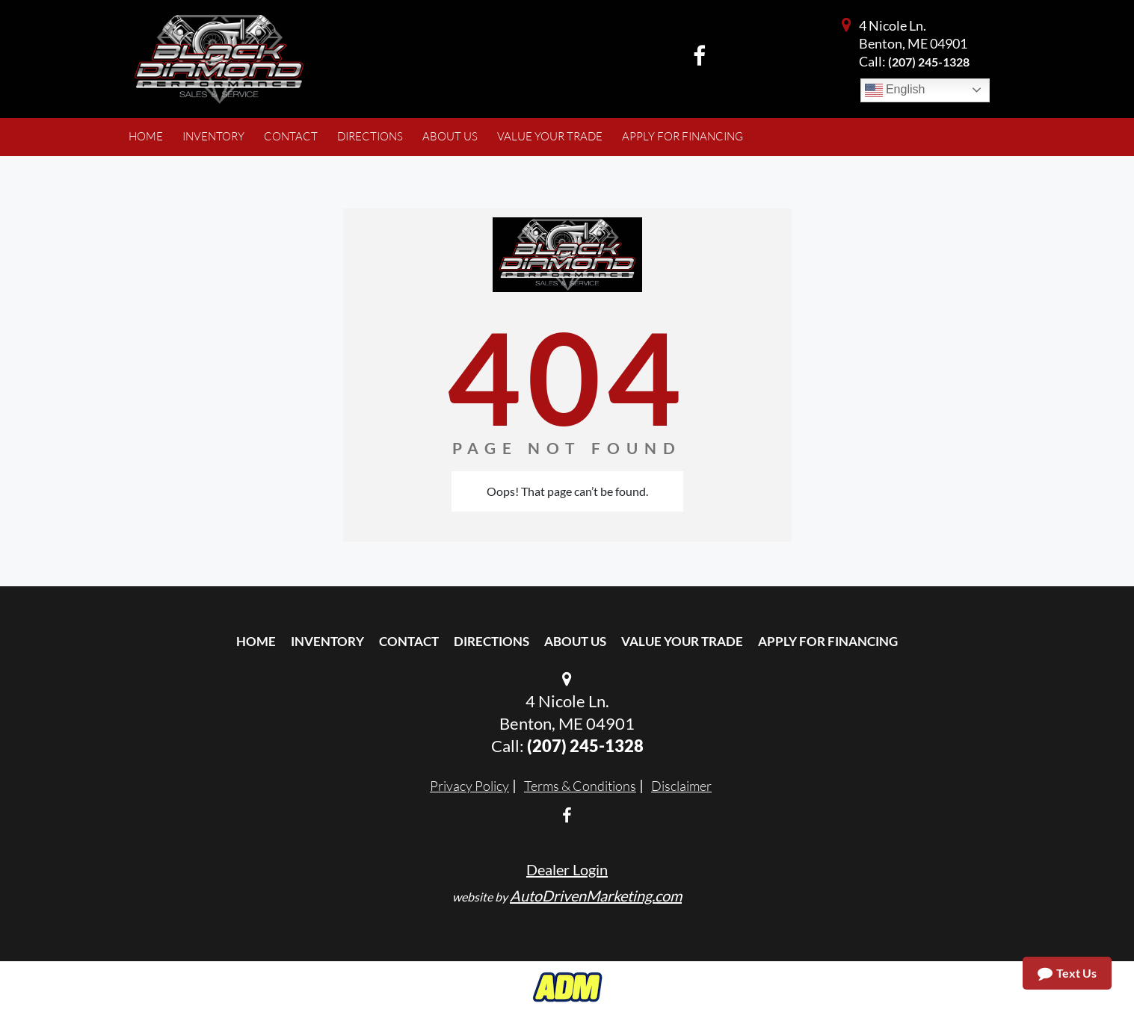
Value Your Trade (682, 641)
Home (256, 641)
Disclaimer (681, 785)
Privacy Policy (469, 785)
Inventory (327, 641)
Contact (409, 641)
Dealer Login (567, 869)
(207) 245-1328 (929, 62)
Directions (491, 641)
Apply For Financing (828, 641)
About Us (575, 641)
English (895, 90)
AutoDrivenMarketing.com (596, 895)
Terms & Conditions (580, 785)
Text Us (1067, 973)
